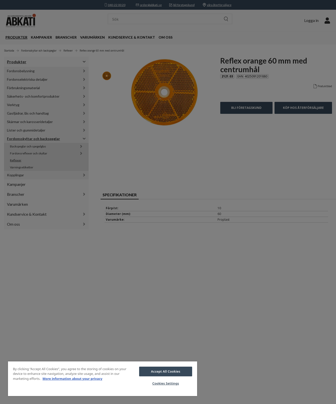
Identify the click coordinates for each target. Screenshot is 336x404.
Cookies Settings (165, 383)
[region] (102, 378)
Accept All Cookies (165, 371)
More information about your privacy (72, 378)
